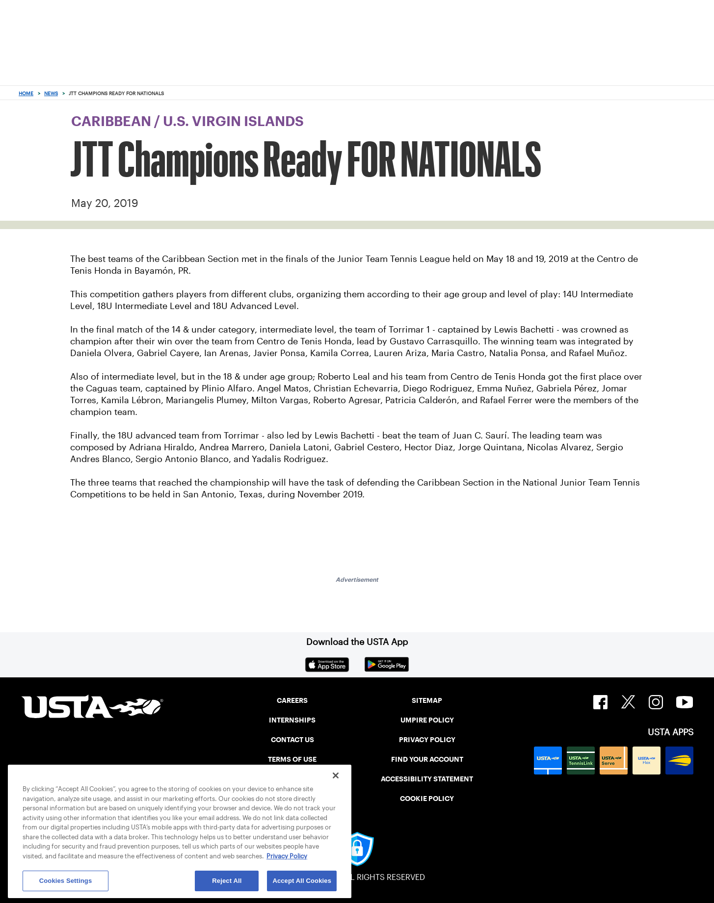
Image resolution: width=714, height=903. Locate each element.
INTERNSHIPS (292, 720)
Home (26, 93)
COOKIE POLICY (427, 798)
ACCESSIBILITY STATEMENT (427, 778)
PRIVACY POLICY (427, 739)
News (51, 93)
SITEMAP (427, 700)
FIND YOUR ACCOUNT (427, 759)
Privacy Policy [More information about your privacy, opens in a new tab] (286, 856)
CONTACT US (292, 739)
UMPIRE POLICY (427, 720)
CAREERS (292, 700)
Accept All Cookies (301, 880)
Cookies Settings (65, 880)
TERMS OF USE (292, 759)
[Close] (335, 775)
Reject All (226, 880)
